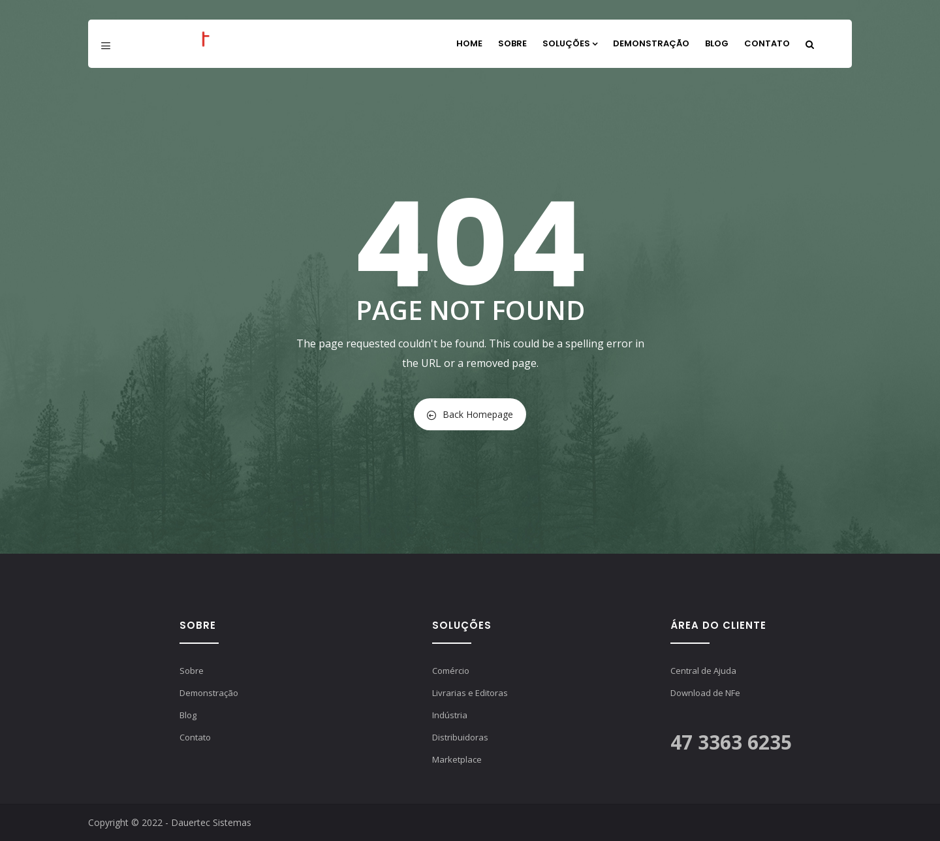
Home (469, 43)
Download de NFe (705, 693)
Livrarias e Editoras (470, 693)
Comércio (450, 670)
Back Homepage (470, 414)
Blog (716, 43)
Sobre (512, 43)
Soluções (569, 43)
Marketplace (457, 759)
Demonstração (651, 43)
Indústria (449, 715)
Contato (767, 43)
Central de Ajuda (703, 670)
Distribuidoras (460, 737)
